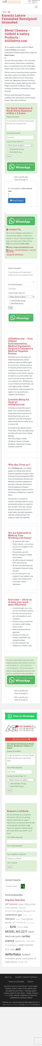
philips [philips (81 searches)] (25, 915)
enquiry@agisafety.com (23, 247)
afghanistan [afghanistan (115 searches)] (20, 941)
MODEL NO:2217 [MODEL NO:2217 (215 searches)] (16, 931)
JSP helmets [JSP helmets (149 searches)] (11, 904)
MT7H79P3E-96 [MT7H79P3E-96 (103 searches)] (19, 922)
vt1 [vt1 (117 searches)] (34, 911)
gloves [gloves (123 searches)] (19, 911)
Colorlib (21, 1005)
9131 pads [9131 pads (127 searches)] (10, 949)
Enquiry (30, 982)
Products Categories (16, 982)
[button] (4, 12)
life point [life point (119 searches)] (27, 911)
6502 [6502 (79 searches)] (30, 915)
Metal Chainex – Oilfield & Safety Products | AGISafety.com (18, 35)
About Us (8, 977)
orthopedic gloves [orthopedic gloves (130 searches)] (13, 958)
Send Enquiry (17, 200)
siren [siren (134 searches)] (21, 904)
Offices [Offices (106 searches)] (20, 927)
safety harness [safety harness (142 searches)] (25, 944)
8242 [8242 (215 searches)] (13, 927)
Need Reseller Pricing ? (21, 739)
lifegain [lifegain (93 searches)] (18, 919)
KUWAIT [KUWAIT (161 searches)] (26, 954)
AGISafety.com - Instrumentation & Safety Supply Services (20, 1002)
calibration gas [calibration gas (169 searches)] (13, 914)
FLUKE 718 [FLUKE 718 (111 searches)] (22, 962)
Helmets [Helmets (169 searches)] (10, 918)
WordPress (36, 1005)
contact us (16, 238)
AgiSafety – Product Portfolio (26, 977)
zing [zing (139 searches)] (26, 926)
